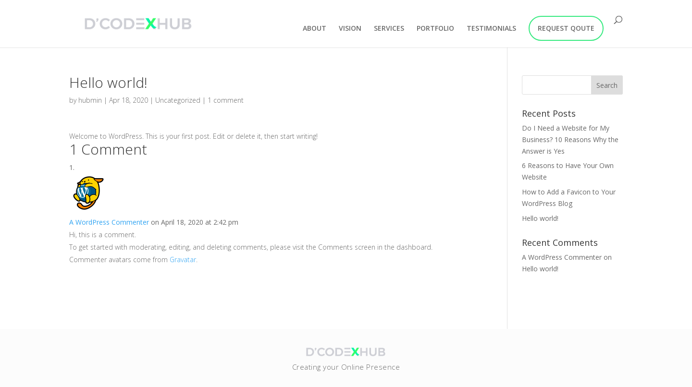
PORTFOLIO (435, 29)
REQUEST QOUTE (566, 28)
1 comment (226, 100)
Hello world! (540, 218)
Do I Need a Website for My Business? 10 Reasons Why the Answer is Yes (570, 139)
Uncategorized (177, 100)
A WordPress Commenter (109, 222)
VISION (350, 29)
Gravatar (183, 259)
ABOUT (314, 29)
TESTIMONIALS (491, 29)
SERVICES (389, 29)
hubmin (90, 100)
